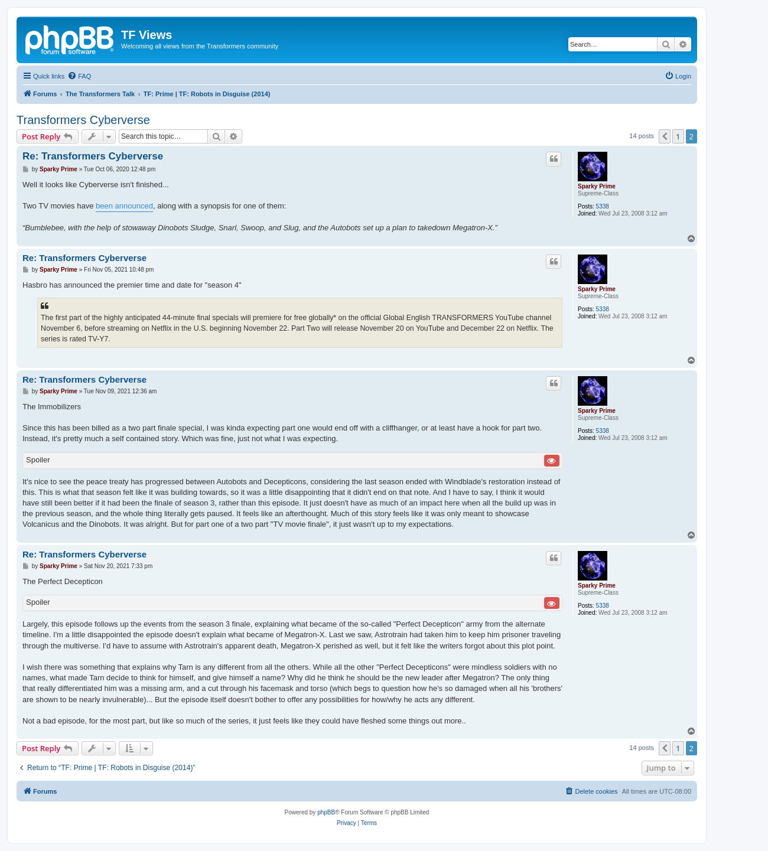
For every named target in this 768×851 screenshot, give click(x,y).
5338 (602, 206)
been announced (124, 205)
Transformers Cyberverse (83, 119)
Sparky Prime (597, 186)
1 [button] (678, 136)
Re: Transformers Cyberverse (92, 156)
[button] (665, 136)
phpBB (326, 812)
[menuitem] (79, 76)
